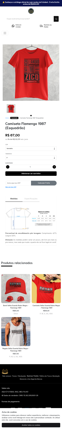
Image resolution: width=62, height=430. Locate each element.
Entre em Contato (16, 26)
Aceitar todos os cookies (31, 425)
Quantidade (9, 163)
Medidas (14, 199)
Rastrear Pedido (33, 376)
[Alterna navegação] (5, 33)
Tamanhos (8, 153)
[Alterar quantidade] (31, 167)
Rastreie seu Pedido (46, 26)
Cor (6, 144)
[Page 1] (31, 115)
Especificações (31, 199)
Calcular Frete (44, 183)
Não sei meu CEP (10, 187)
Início (7, 118)
